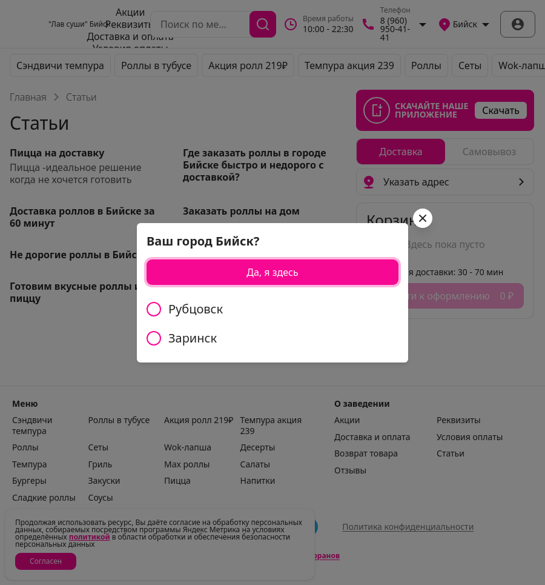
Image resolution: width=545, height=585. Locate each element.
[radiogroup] (272, 324)
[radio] (272, 309)
